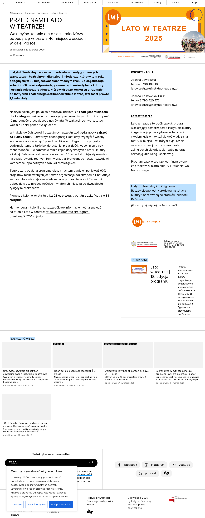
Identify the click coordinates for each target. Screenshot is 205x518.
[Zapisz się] (80, 462)
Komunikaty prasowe (36, 13)
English (195, 2)
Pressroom (137, 2)
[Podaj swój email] (37, 462)
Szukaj (157, 2)
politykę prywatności (80, 474)
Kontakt (176, 2)
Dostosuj (17, 504)
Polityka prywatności (98, 497)
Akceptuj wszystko (61, 504)
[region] (41, 489)
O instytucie (90, 2)
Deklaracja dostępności (100, 501)
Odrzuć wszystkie (36, 504)
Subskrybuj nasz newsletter (51, 454)
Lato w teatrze (59, 13)
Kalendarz (21, 2)
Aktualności (44, 2)
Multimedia (67, 2)
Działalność (114, 2)
